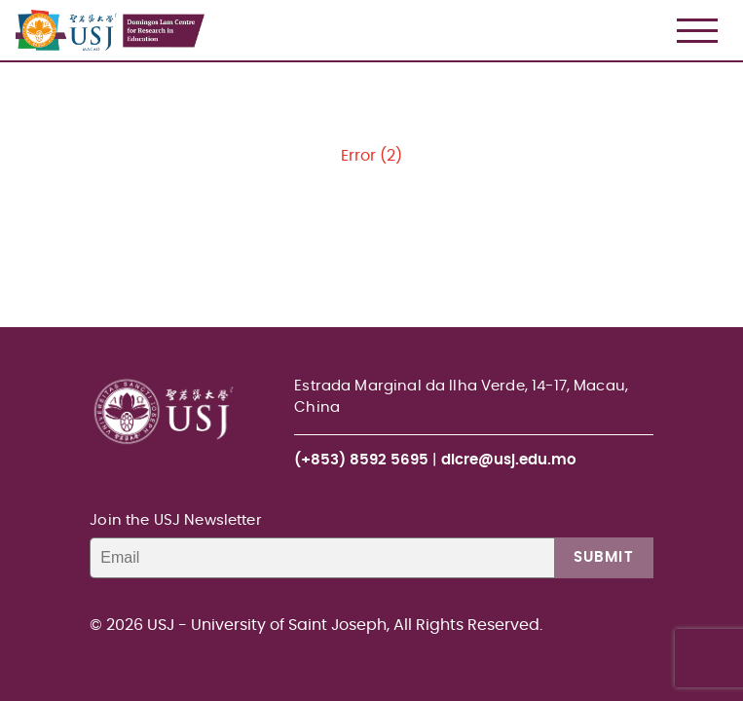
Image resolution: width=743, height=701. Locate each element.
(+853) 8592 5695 (361, 460)
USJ (17, 0)
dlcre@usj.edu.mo (508, 460)
